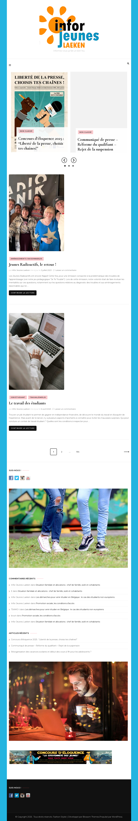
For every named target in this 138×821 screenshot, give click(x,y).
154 (78, 450)
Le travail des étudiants (27, 403)
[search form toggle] (128, 63)
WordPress (117, 817)
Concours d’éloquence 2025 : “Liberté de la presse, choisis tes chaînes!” (41, 143)
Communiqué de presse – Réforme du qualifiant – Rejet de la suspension (98, 144)
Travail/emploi (38, 397)
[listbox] (69, 120)
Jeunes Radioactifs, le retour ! (32, 264)
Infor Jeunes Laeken (21, 270)
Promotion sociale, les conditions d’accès (55, 603)
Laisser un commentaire (65, 270)
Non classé (26, 131)
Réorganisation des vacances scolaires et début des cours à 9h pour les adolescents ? (51, 652)
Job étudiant (18, 397)
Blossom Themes (91, 817)
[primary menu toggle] (10, 65)
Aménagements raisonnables (26, 259)
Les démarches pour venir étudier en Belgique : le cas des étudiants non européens (75, 597)
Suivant (125, 451)
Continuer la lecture (22, 293)
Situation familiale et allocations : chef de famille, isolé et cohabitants (68, 585)
